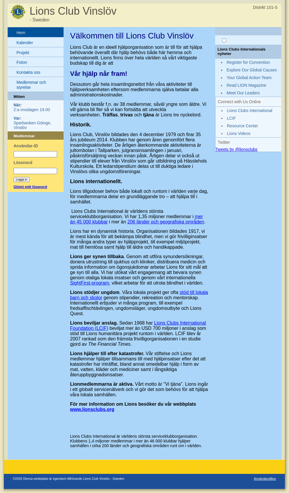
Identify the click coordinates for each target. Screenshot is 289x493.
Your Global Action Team (249, 77)
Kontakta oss (28, 72)
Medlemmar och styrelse (31, 85)
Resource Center (242, 125)
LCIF (231, 118)
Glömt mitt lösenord (30, 187)
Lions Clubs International (249, 110)
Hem (20, 32)
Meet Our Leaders (243, 93)
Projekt (22, 52)
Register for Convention (248, 62)
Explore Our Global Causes (252, 70)
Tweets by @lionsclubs (236, 149)
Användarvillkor (265, 478)
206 (132, 221)
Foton (21, 62)
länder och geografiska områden (170, 221)
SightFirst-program (89, 282)
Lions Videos (238, 133)
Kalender (24, 42)
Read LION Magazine (246, 85)
